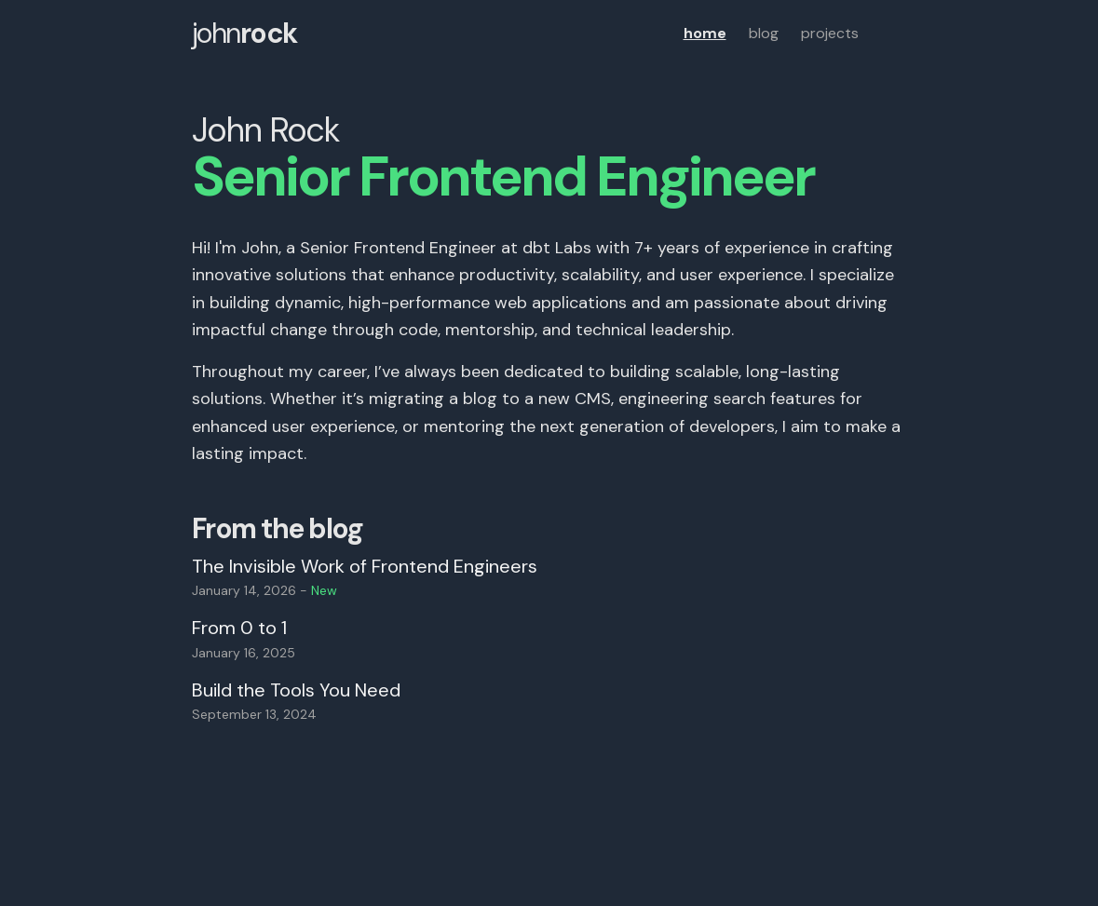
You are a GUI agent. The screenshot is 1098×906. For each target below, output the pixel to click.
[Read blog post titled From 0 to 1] (549, 638)
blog (764, 33)
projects (830, 33)
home (705, 33)
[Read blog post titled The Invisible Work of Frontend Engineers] (549, 576)
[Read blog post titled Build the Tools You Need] (549, 700)
